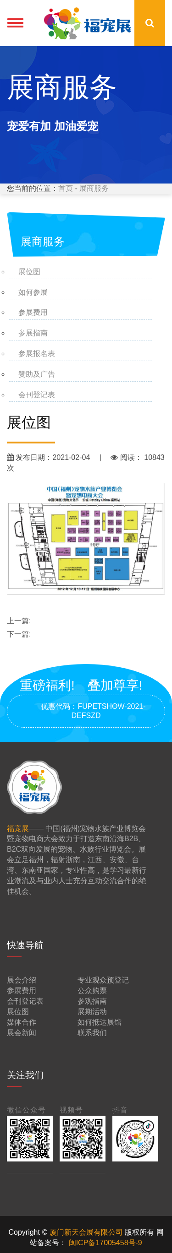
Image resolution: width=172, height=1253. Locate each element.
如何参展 (33, 292)
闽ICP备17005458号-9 (105, 1243)
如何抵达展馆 (100, 1022)
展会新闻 (21, 1033)
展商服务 (94, 188)
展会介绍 (21, 980)
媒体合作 (21, 1022)
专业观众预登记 (103, 980)
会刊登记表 (36, 395)
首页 (65, 188)
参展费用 (33, 312)
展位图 (29, 271)
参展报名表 (36, 353)
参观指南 (92, 1001)
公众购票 (92, 990)
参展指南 (33, 333)
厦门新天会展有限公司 (87, 1232)
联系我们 (92, 1033)
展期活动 (92, 1011)
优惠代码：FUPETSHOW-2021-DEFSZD (85, 710)
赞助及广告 (36, 374)
